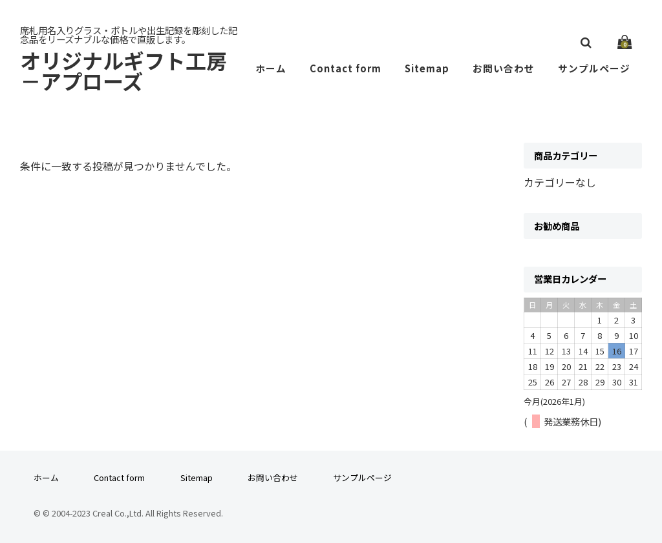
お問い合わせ (507, 68)
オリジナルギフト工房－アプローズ (134, 70)
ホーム (278, 68)
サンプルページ (595, 68)
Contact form (352, 68)
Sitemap (433, 68)
